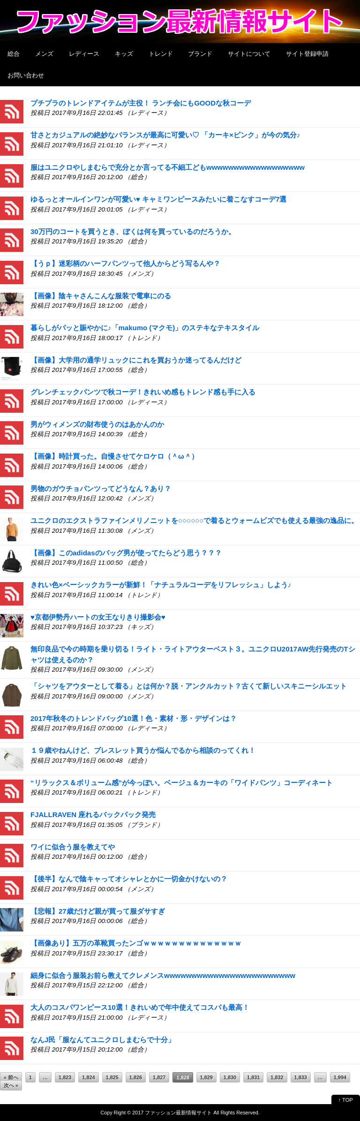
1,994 (340, 1077)
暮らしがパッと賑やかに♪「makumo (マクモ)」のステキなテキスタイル (144, 328)
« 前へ (11, 1077)
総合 (14, 53)
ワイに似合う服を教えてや (72, 847)
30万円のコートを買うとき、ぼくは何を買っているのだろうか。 (132, 231)
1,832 (276, 1077)
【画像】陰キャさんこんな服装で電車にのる (100, 296)
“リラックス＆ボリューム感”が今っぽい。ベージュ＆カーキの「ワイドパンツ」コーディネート (181, 783)
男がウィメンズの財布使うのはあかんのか (97, 424)
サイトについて (249, 53)
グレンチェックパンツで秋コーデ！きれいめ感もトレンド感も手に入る (142, 392)
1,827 (159, 1077)
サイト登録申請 (307, 53)
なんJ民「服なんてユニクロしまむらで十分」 (102, 1040)
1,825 (112, 1077)
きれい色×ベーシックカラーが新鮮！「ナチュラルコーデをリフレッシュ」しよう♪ (160, 585)
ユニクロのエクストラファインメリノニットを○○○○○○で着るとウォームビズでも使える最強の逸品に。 (194, 520)
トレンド (161, 53)
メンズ (44, 53)
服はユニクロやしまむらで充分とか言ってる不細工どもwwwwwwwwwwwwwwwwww (167, 167)
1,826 (135, 1077)
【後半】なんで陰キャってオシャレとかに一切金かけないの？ (128, 879)
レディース (84, 53)
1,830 (230, 1077)
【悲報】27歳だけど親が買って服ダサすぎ (97, 911)
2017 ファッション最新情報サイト (172, 1112)
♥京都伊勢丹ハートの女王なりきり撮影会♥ (97, 617)
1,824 (88, 1077)
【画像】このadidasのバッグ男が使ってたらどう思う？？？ (126, 553)
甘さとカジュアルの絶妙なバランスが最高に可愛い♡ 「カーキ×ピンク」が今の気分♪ (165, 135)
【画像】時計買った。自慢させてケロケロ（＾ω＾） (114, 456)
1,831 (253, 1077)
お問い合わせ (26, 75)
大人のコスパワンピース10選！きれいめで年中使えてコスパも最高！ (139, 1007)
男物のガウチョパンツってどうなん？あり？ (100, 488)
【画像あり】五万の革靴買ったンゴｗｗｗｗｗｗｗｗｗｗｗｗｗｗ (135, 943)
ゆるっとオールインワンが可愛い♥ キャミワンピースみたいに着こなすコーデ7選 (158, 199)
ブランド (200, 53)
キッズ (124, 53)
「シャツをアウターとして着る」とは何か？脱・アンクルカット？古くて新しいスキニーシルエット (188, 686)
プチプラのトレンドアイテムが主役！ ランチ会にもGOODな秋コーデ (140, 103)
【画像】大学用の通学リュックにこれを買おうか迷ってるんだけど (135, 360)
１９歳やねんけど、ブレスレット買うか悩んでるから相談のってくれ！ (142, 750)
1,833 (300, 1077)
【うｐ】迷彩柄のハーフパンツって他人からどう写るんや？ (125, 263)
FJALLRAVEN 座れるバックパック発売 (93, 814)
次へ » (11, 1085)
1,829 (206, 1077)
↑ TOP (345, 1100)
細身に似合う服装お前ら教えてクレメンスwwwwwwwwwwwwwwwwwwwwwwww (162, 975)
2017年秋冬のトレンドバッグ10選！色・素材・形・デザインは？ (133, 718)
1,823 (65, 1077)
